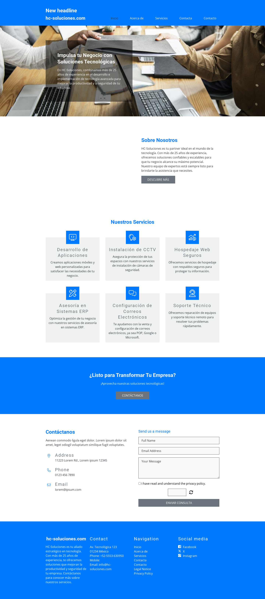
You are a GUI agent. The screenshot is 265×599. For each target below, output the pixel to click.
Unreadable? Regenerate (191, 492)
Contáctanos (132, 395)
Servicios (161, 18)
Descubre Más (158, 180)
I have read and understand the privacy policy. (174, 484)
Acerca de (137, 18)
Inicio (114, 18)
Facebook (189, 547)
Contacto (210, 18)
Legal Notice (142, 569)
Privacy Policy (143, 573)
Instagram (190, 556)
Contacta (185, 18)
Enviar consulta (179, 503)
